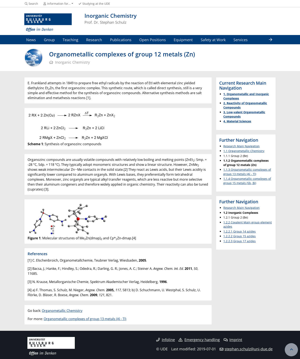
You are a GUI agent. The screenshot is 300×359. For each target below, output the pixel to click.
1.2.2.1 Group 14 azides (239, 231)
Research (94, 39)
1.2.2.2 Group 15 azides (239, 236)
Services (240, 39)
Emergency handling (199, 339)
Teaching (70, 39)
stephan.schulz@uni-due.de (249, 348)
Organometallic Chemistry (62, 310)
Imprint (233, 339)
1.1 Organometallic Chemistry (243, 151)
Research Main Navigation (241, 146)
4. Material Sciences (237, 121)
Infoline (165, 339)
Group (49, 39)
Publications (120, 39)
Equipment (183, 39)
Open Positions (152, 39)
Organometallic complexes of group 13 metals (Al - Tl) (85, 319)
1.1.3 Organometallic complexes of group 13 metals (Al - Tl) (247, 172)
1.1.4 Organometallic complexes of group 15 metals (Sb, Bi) (247, 181)
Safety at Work (213, 39)
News (31, 39)
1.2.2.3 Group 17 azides (239, 241)
